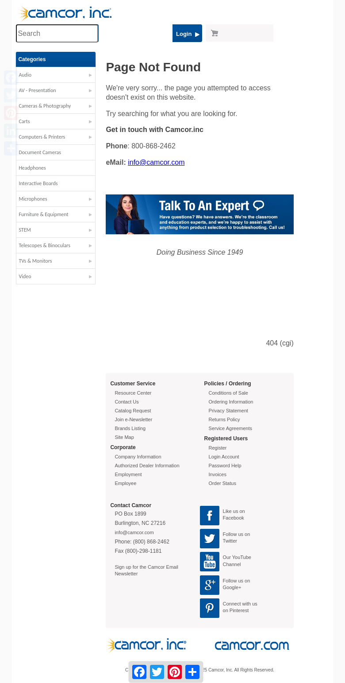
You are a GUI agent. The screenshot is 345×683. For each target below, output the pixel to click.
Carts (24, 121)
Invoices (217, 474)
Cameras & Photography (45, 106)
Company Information (138, 456)
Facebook (233, 517)
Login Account (224, 456)
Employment (128, 474)
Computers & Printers (42, 137)
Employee (125, 483)
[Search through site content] (57, 33)
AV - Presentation (37, 90)
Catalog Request (133, 410)
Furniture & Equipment (43, 214)
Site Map (124, 437)
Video (25, 276)
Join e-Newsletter (133, 419)
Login (187, 34)
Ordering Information (231, 401)
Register (218, 447)
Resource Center (133, 393)
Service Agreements (230, 428)
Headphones (32, 168)
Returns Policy (224, 419)
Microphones (33, 199)
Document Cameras (40, 152)
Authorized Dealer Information (147, 465)
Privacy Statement (228, 410)
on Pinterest (236, 610)
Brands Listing (130, 428)
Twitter (230, 540)
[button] (55, 77)
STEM (25, 230)
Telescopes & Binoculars (44, 245)
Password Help (225, 465)
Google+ (232, 587)
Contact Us (126, 401)
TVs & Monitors (35, 261)
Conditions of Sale (228, 393)
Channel (232, 564)
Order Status (222, 483)
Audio (25, 75)
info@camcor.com (156, 162)
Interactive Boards (38, 183)
